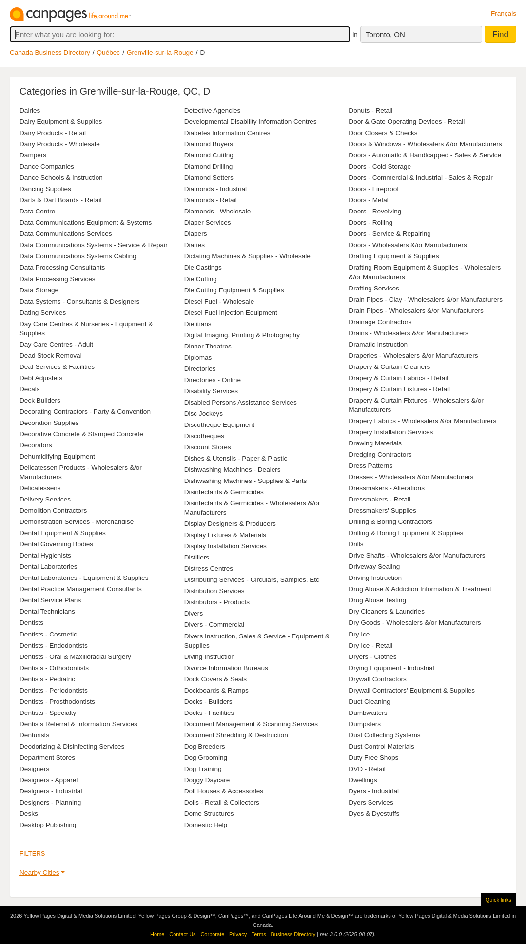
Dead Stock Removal (50, 355)
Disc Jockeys (203, 413)
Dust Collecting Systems (384, 735)
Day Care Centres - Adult (56, 344)
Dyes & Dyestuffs (374, 813)
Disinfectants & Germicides (224, 492)
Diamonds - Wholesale (217, 211)
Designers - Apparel (48, 780)
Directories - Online (212, 380)
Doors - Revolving (375, 211)
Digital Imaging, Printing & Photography (242, 335)
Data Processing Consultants (62, 267)
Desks (28, 813)
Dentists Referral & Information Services (78, 724)
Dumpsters (365, 724)
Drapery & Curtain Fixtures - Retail (399, 389)
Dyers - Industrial (374, 791)
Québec (108, 52)
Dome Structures (209, 813)
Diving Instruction (209, 656)
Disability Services (211, 391)
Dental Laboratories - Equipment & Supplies (83, 577)
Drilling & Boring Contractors (390, 521)
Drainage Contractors (380, 322)
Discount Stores (207, 447)
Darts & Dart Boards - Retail (60, 200)
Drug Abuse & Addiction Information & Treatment (420, 589)
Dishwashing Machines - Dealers (232, 469)
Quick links (498, 900)
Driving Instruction (375, 577)
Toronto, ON (385, 34)
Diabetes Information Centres (227, 132)
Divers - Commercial (214, 624)
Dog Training (203, 768)
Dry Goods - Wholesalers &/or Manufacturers (415, 622)
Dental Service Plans (50, 600)
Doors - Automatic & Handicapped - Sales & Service (425, 155)
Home (157, 934)
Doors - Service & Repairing (389, 233)
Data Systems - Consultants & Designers (79, 301)
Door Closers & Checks (383, 132)
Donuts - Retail (370, 110)
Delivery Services (45, 499)
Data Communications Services (65, 233)
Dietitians (198, 324)
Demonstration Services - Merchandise (76, 521)
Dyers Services (371, 802)
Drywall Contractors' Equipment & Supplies (412, 690)
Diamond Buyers (209, 144)
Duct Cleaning (369, 701)
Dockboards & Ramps (216, 690)
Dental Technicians (47, 611)
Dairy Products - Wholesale (59, 144)
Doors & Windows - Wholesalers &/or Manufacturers (425, 144)
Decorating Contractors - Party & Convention (85, 411)
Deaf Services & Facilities (57, 366)
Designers (34, 768)
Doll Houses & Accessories (223, 791)
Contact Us (182, 934)
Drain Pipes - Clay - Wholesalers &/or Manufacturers (426, 299)
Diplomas (198, 357)
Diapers (195, 233)
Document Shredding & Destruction (236, 735)
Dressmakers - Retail (379, 499)
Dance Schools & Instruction (61, 177)
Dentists (31, 622)
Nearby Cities (39, 872)
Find (500, 34)
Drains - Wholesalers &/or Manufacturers (408, 333)
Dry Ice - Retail (370, 645)
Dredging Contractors (380, 454)
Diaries (194, 245)
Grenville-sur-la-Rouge (160, 52)
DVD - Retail (367, 768)
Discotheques (204, 436)
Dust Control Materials (381, 746)
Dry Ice (359, 634)
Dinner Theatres (208, 346)
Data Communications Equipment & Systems (85, 222)
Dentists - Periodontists (53, 690)
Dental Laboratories (48, 566)
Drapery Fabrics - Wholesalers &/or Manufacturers (422, 420)
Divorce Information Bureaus (226, 668)
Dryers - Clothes (372, 656)
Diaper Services (207, 222)
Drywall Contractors (378, 679)
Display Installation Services (225, 546)
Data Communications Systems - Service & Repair (93, 245)
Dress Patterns (370, 465)
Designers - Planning (50, 802)
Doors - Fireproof (374, 189)
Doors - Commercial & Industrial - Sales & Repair (420, 177)
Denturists (34, 735)
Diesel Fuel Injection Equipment (230, 312)
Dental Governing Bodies (56, 544)
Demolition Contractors (53, 510)
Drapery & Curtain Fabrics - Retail (398, 378)
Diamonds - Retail (210, 200)
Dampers (32, 155)
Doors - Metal (369, 200)
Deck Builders (39, 400)
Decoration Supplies (49, 422)
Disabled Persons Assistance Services (240, 402)
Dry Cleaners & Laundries (387, 611)
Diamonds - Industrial (215, 189)
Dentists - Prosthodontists (57, 701)
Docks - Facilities (209, 712)
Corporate (212, 934)
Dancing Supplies (45, 189)
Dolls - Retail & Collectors (221, 802)
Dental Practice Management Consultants (80, 589)
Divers (193, 613)
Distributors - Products (217, 602)
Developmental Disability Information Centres (250, 121)
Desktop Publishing (47, 824)
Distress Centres (208, 568)
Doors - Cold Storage (380, 166)
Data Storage (38, 290)
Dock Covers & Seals (215, 679)
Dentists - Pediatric (47, 679)
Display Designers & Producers (230, 523)
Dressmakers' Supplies (382, 510)
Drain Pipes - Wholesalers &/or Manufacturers (416, 310)
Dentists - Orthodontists (54, 668)
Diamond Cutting (209, 155)
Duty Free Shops (373, 757)
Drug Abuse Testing (377, 600)
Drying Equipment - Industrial (391, 668)
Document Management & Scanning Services (251, 724)
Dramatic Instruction (378, 344)
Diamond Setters (209, 177)
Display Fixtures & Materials (225, 535)
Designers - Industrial (50, 791)
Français (503, 13)
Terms (259, 934)
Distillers (196, 557)
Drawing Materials (375, 443)
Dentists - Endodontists (53, 645)
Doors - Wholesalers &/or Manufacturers (408, 245)
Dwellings (363, 780)
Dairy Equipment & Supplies (60, 121)
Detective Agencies (212, 110)
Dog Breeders (204, 746)
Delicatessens (40, 488)
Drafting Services (374, 288)
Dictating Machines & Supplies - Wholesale (247, 256)
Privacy (238, 934)
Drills (356, 544)
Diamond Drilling (208, 166)
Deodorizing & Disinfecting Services (71, 746)
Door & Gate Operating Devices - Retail (407, 121)
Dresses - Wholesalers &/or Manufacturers (411, 477)
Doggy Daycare (207, 780)
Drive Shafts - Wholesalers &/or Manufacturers (417, 555)
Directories (200, 368)
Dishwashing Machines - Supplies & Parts (245, 480)
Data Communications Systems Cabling (77, 256)
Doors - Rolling (370, 222)
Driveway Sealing (374, 566)
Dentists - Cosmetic (48, 634)
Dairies (29, 110)
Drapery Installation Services (391, 432)
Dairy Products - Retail (52, 132)
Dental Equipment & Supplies (62, 533)
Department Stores (47, 757)
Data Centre (37, 211)
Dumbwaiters (368, 712)
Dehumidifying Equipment (57, 456)
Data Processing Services (57, 279)
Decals (29, 389)
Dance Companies (46, 166)
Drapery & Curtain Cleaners (389, 366)
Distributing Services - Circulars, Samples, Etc (251, 579)
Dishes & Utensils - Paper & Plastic (236, 458)
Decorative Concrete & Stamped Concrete (81, 434)
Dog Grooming (205, 757)
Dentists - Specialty (47, 712)
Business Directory (293, 934)
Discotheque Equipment (219, 424)
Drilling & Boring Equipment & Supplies (406, 533)
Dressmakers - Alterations (387, 488)
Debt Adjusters (40, 378)
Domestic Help (205, 824)
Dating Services (42, 312)
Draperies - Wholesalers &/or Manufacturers (413, 355)
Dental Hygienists (45, 555)
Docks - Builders (208, 701)
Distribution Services (214, 591)
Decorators (35, 445)
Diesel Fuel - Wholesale (219, 301)
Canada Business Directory (50, 52)
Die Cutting (200, 279)
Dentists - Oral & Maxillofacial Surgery (75, 656)
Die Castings (203, 267)
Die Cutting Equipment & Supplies (234, 290)
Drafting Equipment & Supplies (394, 256)
